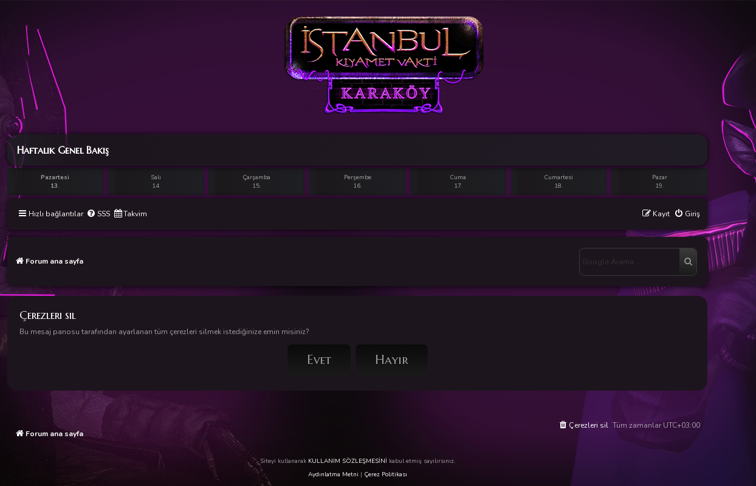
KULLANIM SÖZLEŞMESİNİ (347, 461)
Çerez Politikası (385, 474)
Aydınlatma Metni (333, 474)
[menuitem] (98, 214)
